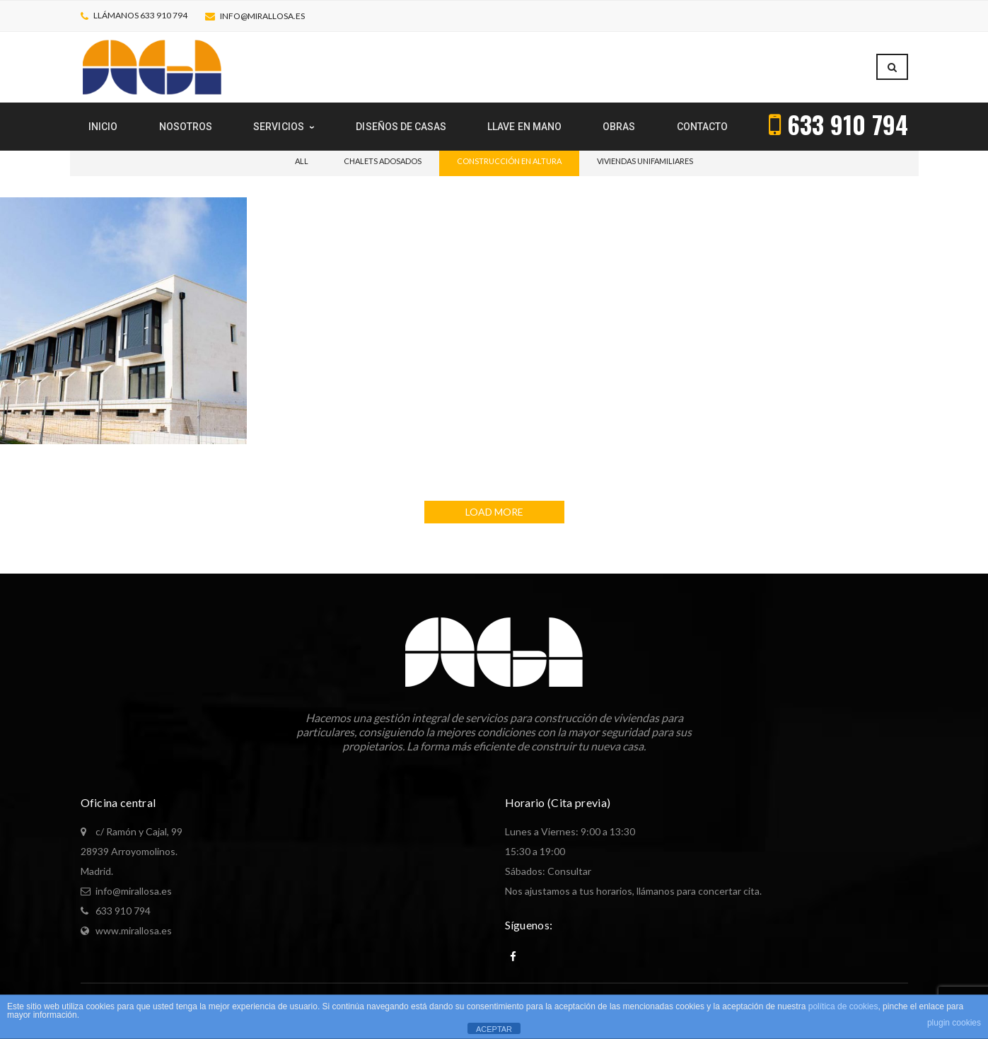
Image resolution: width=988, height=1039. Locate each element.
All (301, 161)
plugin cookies (954, 1023)
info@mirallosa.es (262, 16)
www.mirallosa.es (133, 930)
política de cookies (843, 1006)
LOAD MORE (494, 512)
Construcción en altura (509, 161)
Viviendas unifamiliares (645, 161)
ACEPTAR (494, 1029)
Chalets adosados (383, 161)
